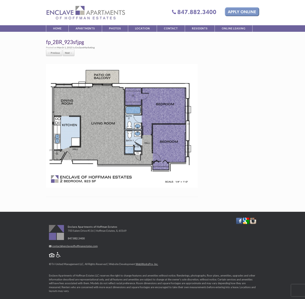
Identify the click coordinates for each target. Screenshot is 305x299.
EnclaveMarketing (85, 47)
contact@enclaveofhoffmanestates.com (75, 246)
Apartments (85, 28)
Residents (200, 28)
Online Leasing (233, 28)
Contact (171, 28)
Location (142, 28)
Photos (115, 28)
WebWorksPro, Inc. (147, 264)
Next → (68, 53)
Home (57, 28)
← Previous (54, 53)
